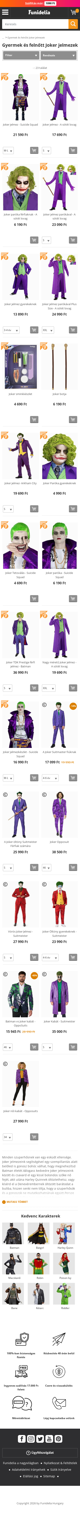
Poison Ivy (65, 1278)
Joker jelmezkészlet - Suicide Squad (20, 754)
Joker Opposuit (59, 842)
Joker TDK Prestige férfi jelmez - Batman (20, 664)
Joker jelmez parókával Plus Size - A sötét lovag (59, 306)
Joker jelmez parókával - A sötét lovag (59, 216)
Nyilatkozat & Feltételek (60, 1463)
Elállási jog (30, 1476)
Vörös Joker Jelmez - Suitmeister (20, 934)
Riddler (65, 1308)
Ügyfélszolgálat (40, 1453)
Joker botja (59, 394)
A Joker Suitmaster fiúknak (59, 752)
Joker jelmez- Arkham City (20, 483)
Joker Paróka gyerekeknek (59, 483)
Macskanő (14, 1278)
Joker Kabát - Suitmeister (59, 1021)
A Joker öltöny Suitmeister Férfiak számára (20, 844)
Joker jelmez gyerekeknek (20, 304)
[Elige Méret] (8, 150)
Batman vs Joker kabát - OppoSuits (20, 1023)
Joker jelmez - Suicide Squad (20, 124)
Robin (40, 1278)
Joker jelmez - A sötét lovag (59, 124)
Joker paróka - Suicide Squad (59, 575)
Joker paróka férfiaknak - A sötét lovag (20, 216)
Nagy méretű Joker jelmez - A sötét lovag (59, 664)
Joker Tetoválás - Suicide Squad (20, 575)
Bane (14, 1308)
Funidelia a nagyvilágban (21, 1463)
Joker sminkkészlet (20, 394)
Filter (8, 55)
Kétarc (40, 1308)
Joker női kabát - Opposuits (20, 1111)
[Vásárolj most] (34, 150)
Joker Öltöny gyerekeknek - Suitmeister (59, 934)
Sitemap (49, 1476)
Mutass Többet (17, 1202)
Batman (14, 1248)
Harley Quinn (65, 1248)
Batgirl (40, 1248)
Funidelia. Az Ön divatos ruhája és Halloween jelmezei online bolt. (39, 12)
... (3, 37)
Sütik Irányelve (60, 1470)
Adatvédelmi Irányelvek (28, 1470)
